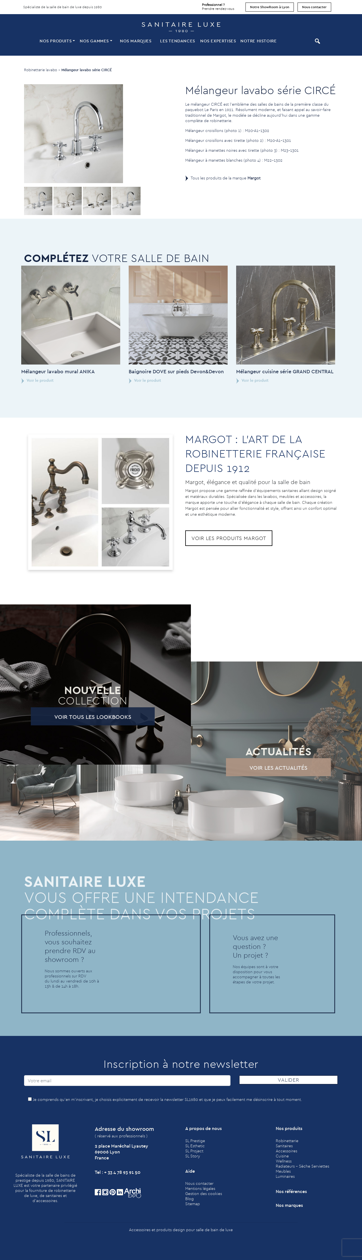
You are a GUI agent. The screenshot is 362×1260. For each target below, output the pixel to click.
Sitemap (192, 1203)
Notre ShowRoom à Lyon (269, 7)
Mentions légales (200, 1188)
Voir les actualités (256, 767)
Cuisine (282, 1156)
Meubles (283, 1171)
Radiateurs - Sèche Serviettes (302, 1166)
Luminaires (285, 1176)
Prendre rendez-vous (218, 5)
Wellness (284, 1161)
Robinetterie (287, 1140)
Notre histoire (258, 41)
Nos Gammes (94, 41)
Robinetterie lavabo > (42, 70)
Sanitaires (284, 1145)
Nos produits (56, 41)
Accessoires (286, 1150)
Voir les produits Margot (228, 538)
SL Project (194, 1150)
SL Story (192, 1156)
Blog (189, 1198)
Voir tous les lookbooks (69, 716)
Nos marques (136, 41)
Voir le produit (122, 380)
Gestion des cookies (203, 1193)
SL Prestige (195, 1140)
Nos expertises (218, 41)
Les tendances (177, 41)
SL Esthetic (195, 1145)
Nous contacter (314, 7)
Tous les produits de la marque (225, 178)
